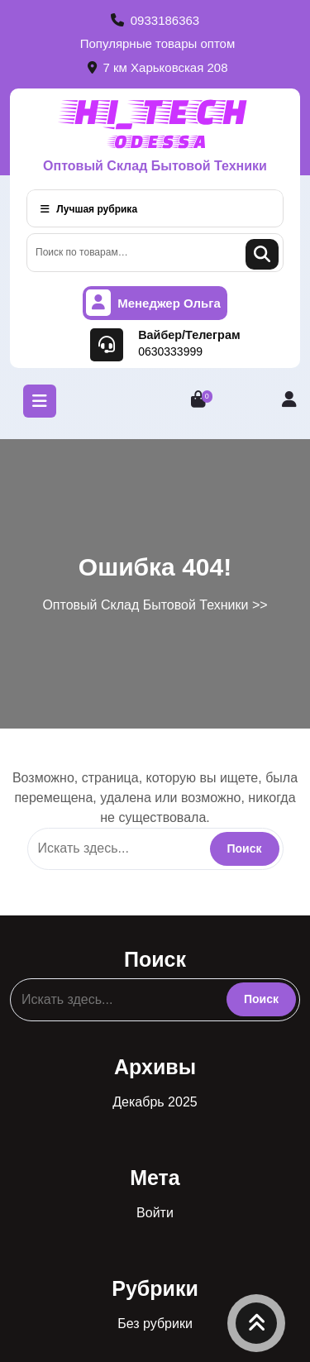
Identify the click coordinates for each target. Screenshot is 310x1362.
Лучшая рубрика (89, 209)
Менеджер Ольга (153, 303)
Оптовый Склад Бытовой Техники (155, 166)
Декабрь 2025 (154, 1102)
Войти (155, 1213)
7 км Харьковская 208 (158, 67)
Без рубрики (155, 1324)
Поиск (262, 254)
